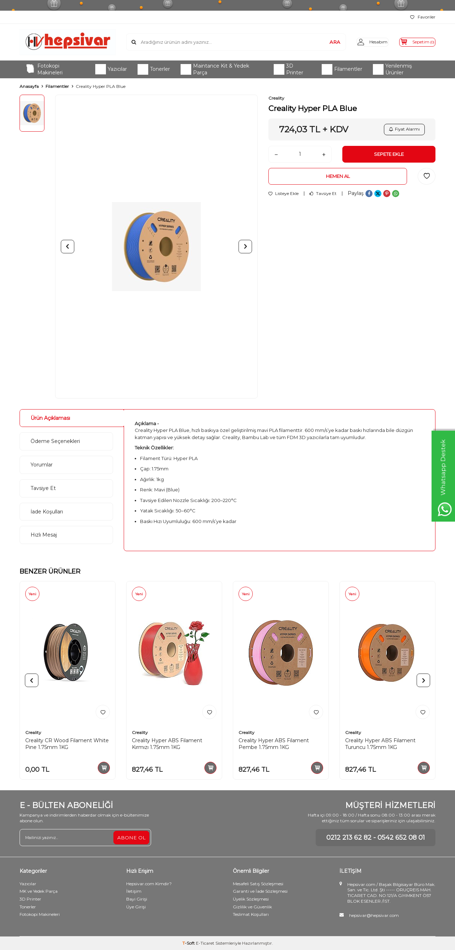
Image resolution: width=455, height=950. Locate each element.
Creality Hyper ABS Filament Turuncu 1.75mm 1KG (380, 743)
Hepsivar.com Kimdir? (149, 883)
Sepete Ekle (389, 156)
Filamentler (342, 69)
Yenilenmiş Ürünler (392, 69)
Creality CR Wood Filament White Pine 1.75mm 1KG (67, 743)
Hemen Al (337, 179)
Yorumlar (42, 464)
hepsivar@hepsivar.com (374, 915)
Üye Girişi (136, 906)
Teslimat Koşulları (251, 914)
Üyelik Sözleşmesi (251, 899)
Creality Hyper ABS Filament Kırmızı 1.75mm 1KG (167, 743)
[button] (67, 246)
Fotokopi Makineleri (44, 69)
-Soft (189, 943)
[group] (156, 246)
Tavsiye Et (323, 197)
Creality (276, 98)
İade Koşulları (47, 511)
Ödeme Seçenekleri (55, 441)
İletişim (133, 891)
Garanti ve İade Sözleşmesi (260, 891)
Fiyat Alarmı (403, 130)
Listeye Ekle (283, 197)
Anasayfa (29, 86)
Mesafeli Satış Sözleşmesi (258, 883)
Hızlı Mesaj (44, 535)
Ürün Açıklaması (50, 418)
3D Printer (288, 69)
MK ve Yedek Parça (39, 891)
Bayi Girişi (136, 899)
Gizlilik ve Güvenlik (252, 906)
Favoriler (422, 17)
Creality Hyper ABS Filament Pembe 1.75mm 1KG (274, 743)
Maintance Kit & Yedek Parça (215, 69)
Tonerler (154, 69)
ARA (323, 42)
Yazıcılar (111, 69)
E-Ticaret (205, 943)
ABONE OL (131, 837)
